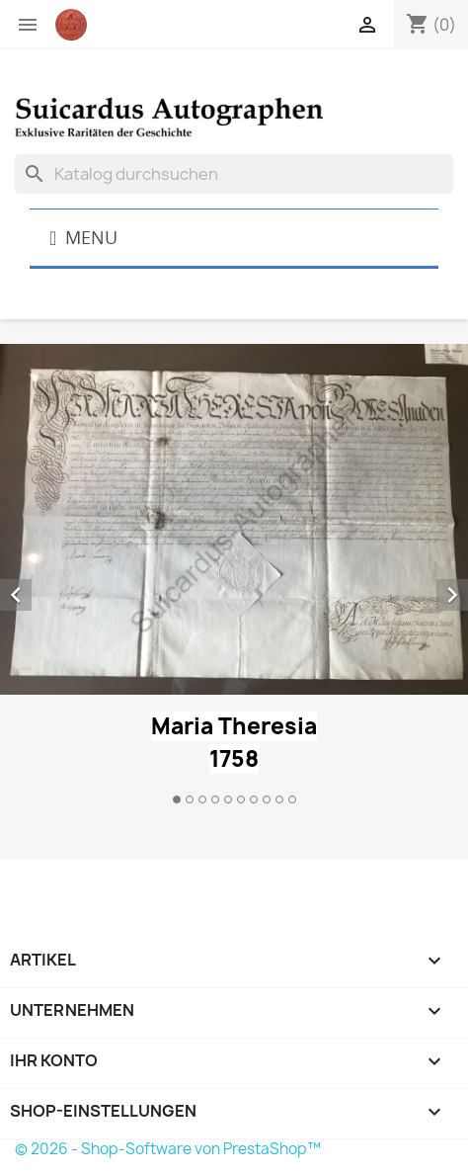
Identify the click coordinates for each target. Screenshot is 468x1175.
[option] (234, 577)
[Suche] (234, 174)
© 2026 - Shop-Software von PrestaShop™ (168, 1148)
